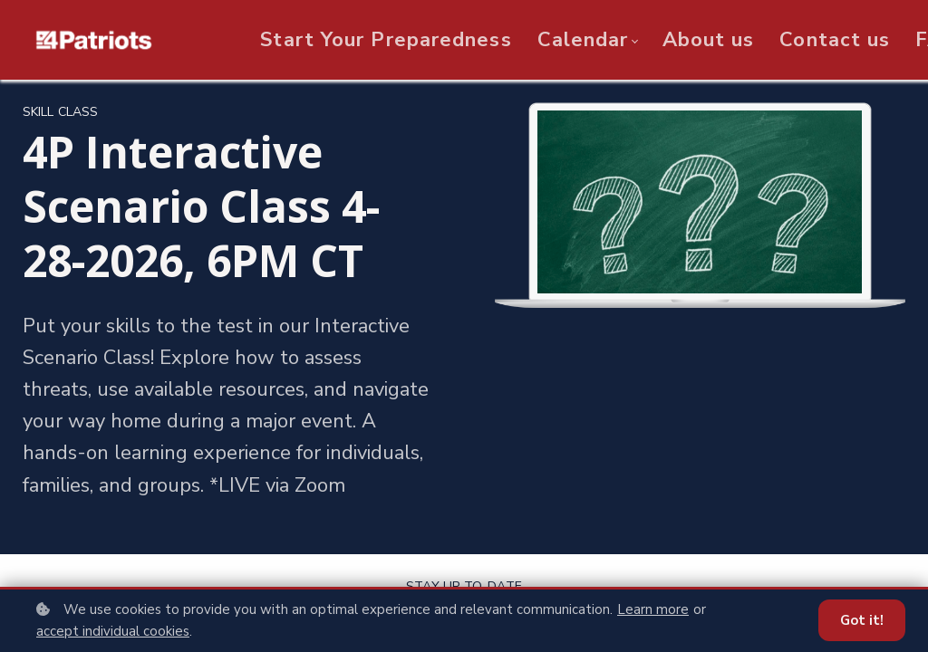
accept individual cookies (112, 631)
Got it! (862, 620)
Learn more (653, 609)
